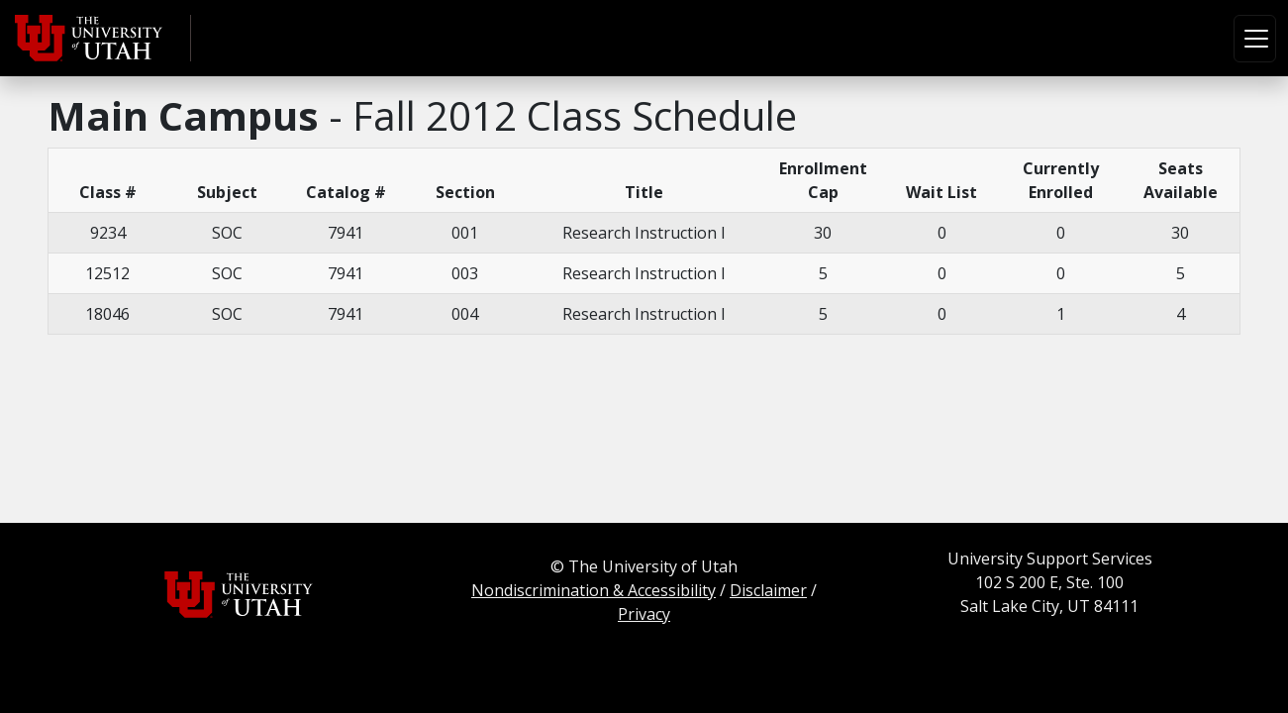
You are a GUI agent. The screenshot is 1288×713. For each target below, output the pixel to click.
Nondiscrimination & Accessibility (593, 590)
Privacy (644, 614)
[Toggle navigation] (1255, 38)
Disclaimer (768, 590)
